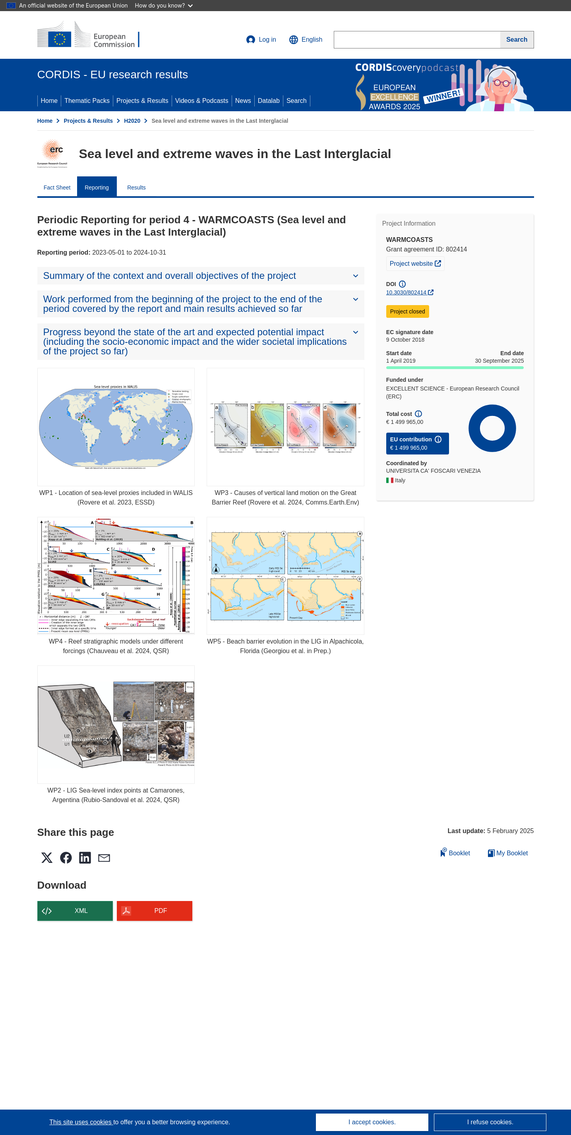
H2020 (132, 121)
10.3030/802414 (406, 292)
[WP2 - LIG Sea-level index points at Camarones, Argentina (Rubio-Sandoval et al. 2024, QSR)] (116, 724)
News (243, 100)
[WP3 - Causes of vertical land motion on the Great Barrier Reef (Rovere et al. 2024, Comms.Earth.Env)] (285, 427)
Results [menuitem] (136, 187)
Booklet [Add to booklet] (455, 852)
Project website (417, 262)
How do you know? (164, 5)
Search (296, 100)
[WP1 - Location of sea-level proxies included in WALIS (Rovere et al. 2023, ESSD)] (116, 427)
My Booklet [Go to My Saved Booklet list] (508, 853)
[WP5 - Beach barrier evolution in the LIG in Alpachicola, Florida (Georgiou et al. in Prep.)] (285, 576)
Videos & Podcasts (201, 100)
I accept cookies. (372, 1122)
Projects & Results (142, 100)
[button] (306, 39)
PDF (161, 910)
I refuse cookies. (490, 1122)
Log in (261, 39)
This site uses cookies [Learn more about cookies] (81, 1122)
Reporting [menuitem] (97, 187)
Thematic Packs (87, 100)
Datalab (269, 100)
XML (81, 910)
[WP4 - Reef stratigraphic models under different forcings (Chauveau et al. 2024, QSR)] (116, 576)
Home (49, 100)
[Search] (517, 39)
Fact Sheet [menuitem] (57, 187)
